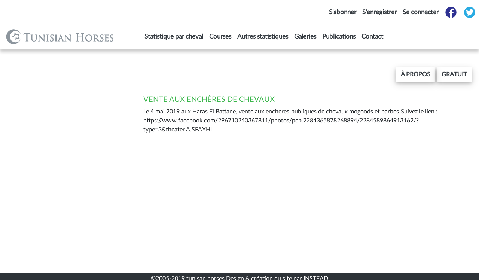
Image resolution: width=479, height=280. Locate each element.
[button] (415, 74)
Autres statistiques (262, 36)
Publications (339, 36)
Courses (220, 36)
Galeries (305, 36)
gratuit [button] (454, 74)
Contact (372, 36)
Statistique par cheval (173, 36)
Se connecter (421, 12)
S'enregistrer (379, 12)
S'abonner (342, 12)
